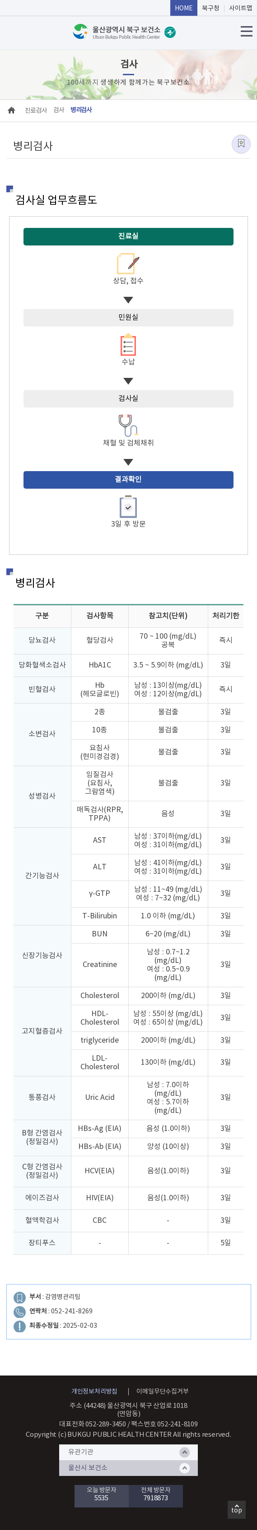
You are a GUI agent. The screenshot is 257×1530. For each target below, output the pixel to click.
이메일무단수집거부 (162, 1391)
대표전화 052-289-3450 (92, 1424)
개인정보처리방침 (94, 1391)
